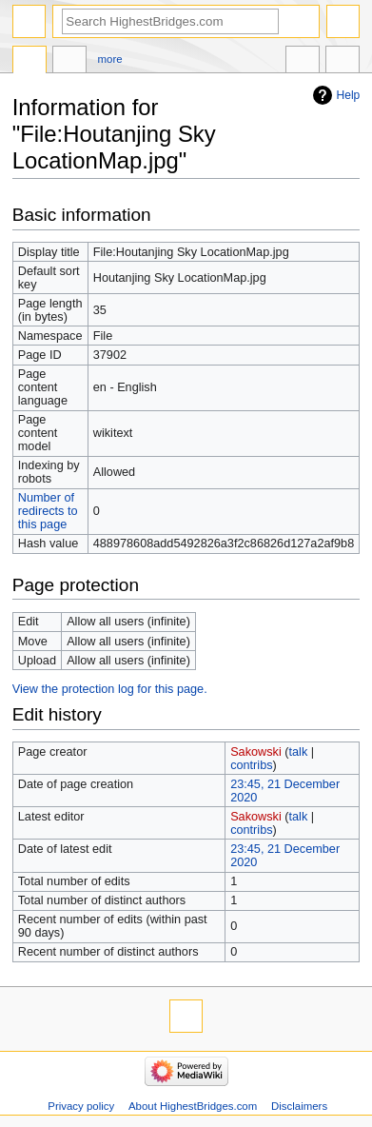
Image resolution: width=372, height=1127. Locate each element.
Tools (342, 62)
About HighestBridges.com (192, 1106)
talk (298, 752)
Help (349, 95)
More (110, 59)
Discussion (69, 62)
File (29, 62)
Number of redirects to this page (48, 511)
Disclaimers (299, 1106)
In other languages (302, 62)
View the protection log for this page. (109, 689)
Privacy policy (81, 1106)
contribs (251, 765)
